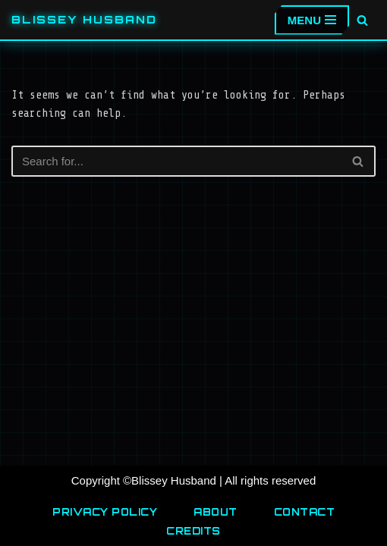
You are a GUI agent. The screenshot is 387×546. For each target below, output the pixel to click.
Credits (193, 531)
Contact (304, 512)
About (216, 512)
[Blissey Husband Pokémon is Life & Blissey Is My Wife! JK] (84, 20)
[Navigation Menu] (312, 20)
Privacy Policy (104, 512)
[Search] (362, 20)
